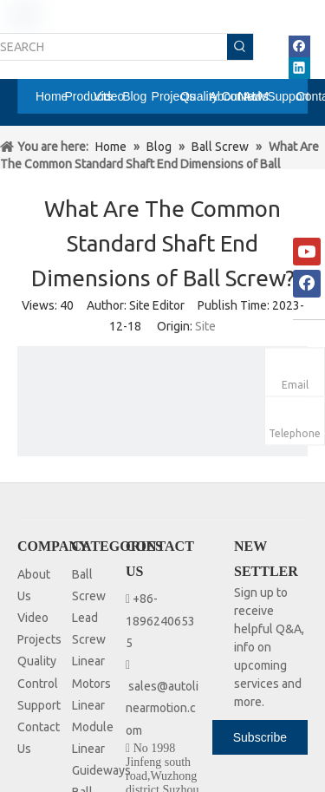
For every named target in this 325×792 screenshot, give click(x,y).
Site (205, 326)
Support (39, 705)
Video (33, 618)
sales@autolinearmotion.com (162, 707)
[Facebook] (307, 284)
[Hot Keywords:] (240, 47)
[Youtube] (307, 251)
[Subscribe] (260, 737)
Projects (39, 639)
